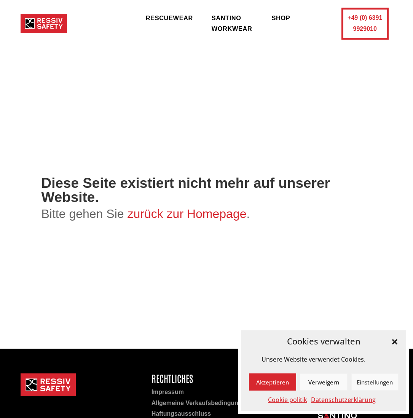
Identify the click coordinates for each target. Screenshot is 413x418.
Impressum (167, 392)
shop (280, 17)
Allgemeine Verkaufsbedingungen (200, 403)
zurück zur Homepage (186, 214)
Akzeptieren (272, 382)
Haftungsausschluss (181, 413)
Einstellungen (375, 382)
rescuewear (169, 17)
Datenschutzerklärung (343, 400)
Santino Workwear (232, 23)
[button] (395, 342)
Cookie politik (287, 400)
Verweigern (323, 382)
